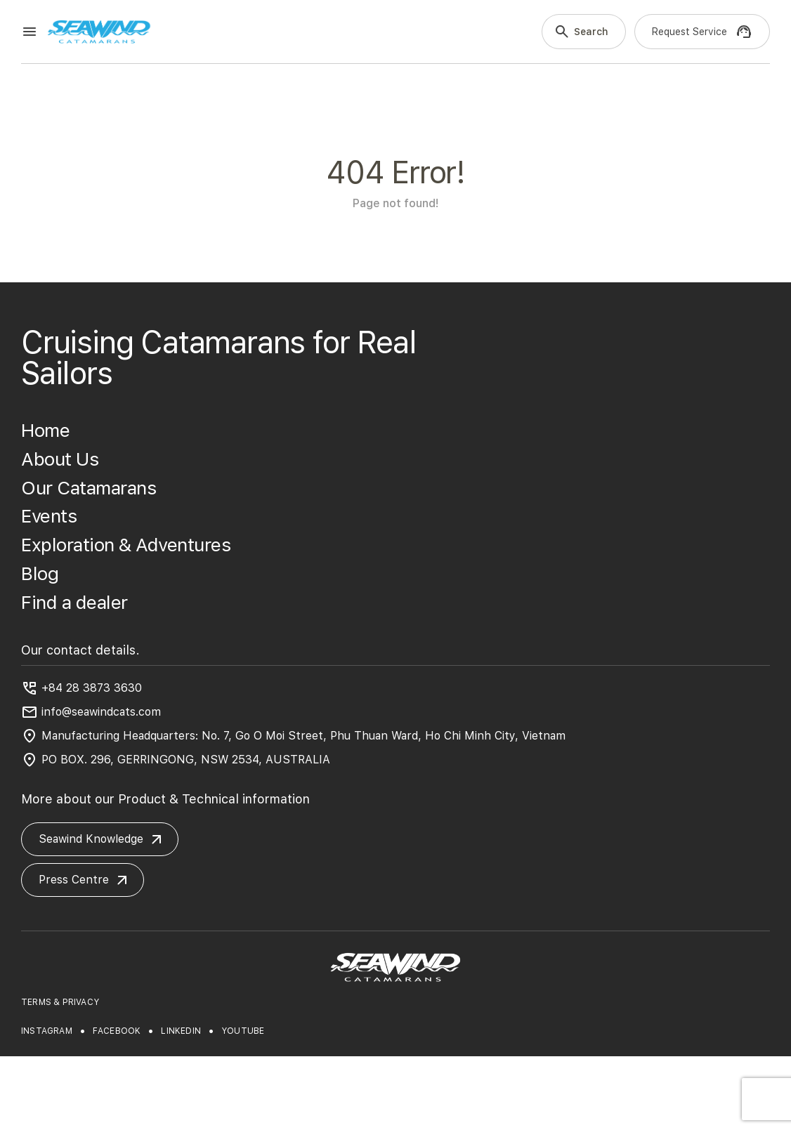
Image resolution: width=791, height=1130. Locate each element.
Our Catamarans (88, 488)
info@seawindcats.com (101, 711)
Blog (39, 573)
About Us (59, 459)
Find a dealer (74, 602)
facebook (117, 1031)
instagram (46, 1031)
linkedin (181, 1031)
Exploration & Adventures (125, 545)
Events (49, 516)
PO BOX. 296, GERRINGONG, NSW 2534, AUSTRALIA (185, 759)
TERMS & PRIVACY (60, 1002)
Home (45, 430)
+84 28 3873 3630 (91, 688)
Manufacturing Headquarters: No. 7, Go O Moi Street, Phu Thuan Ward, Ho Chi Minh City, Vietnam (303, 735)
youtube (242, 1031)
